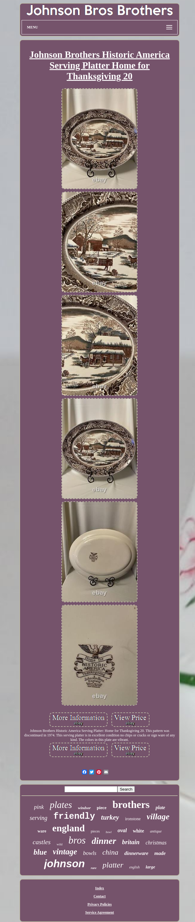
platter (112, 865)
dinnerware (136, 853)
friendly (74, 816)
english (134, 867)
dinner (104, 841)
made (160, 853)
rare (93, 868)
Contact (99, 896)
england (68, 828)
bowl (108, 832)
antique (156, 831)
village (158, 816)
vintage (65, 851)
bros (76, 840)
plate (160, 807)
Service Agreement (99, 912)
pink (39, 807)
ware (41, 831)
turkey (110, 817)
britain (131, 842)
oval (122, 830)
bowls (89, 853)
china (110, 852)
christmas (156, 843)
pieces (95, 831)
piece (101, 807)
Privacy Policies (99, 904)
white (138, 830)
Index (99, 888)
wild (60, 844)
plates (61, 805)
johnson (64, 863)
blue (40, 852)
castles (42, 842)
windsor (84, 808)
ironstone (132, 819)
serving (38, 818)
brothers (130, 804)
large (150, 867)
